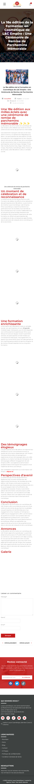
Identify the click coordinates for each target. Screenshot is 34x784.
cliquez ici (10, 471)
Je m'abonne (26, 677)
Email (3, 624)
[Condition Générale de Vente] (17, 757)
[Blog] (17, 745)
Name (3, 617)
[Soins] (17, 742)
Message (4, 596)
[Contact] (17, 748)
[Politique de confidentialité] (17, 754)
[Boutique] (17, 739)
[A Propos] (17, 751)
